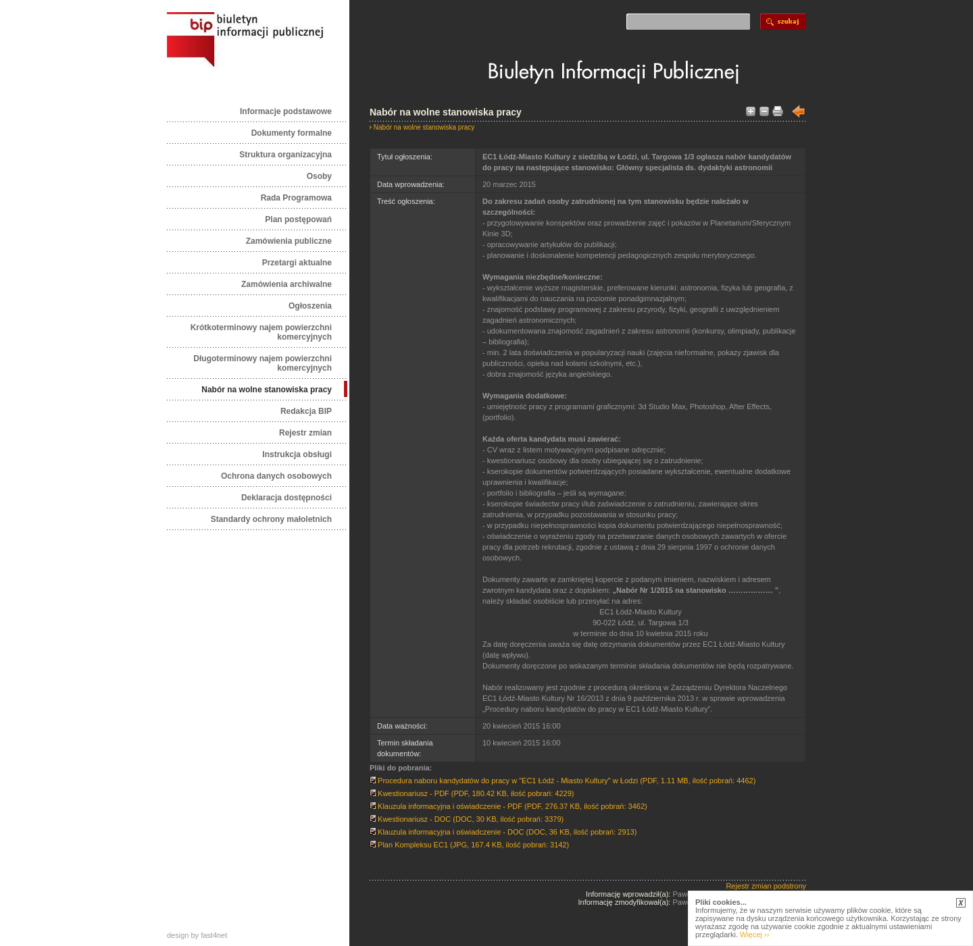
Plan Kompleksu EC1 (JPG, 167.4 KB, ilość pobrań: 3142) (469, 845)
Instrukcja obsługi (297, 454)
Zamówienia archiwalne (286, 284)
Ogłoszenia (310, 306)
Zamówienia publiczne (289, 241)
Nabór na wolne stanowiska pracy (266, 389)
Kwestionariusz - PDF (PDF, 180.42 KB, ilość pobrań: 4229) (472, 793)
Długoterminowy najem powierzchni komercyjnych (262, 363)
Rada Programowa (296, 198)
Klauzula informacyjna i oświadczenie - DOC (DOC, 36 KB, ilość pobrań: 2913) (503, 832)
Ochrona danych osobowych (276, 476)
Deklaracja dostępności (286, 497)
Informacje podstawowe (286, 111)
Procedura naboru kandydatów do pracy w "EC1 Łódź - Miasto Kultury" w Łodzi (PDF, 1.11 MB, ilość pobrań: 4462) (562, 781)
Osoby (319, 176)
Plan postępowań (298, 219)
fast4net (214, 935)
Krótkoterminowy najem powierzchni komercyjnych (261, 332)
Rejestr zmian (305, 433)
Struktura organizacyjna (285, 154)
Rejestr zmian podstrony (766, 886)
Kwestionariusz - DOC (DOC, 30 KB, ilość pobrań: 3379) (467, 819)
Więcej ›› (754, 934)
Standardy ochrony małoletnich (271, 519)
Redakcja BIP (306, 411)
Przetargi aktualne (297, 262)
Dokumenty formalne (291, 133)
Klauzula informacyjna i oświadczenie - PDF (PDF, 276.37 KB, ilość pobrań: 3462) (508, 806)
